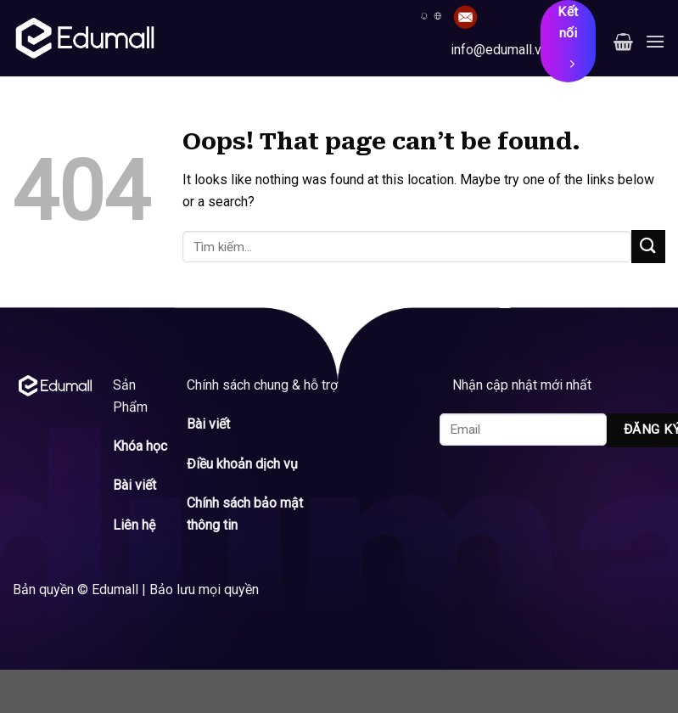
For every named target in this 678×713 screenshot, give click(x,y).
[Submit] (648, 246)
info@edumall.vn (499, 50)
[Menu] (655, 41)
